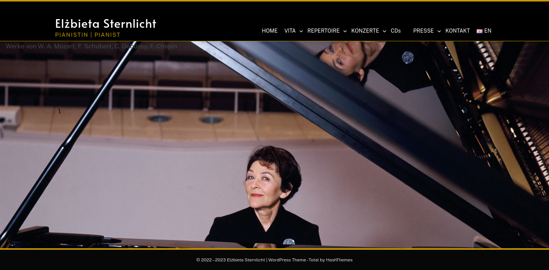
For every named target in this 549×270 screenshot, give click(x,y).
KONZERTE (368, 31)
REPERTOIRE (327, 31)
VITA (293, 31)
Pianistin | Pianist (88, 35)
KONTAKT (458, 31)
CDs (395, 31)
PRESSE (426, 31)
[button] (448, 14)
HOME (270, 31)
